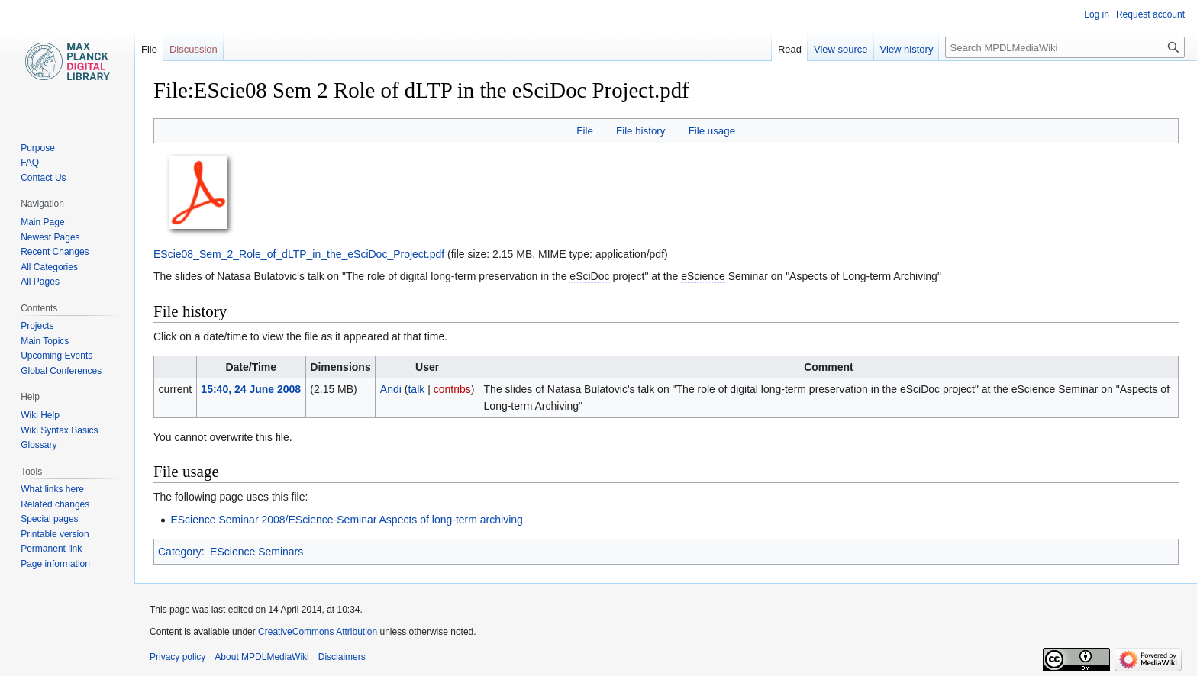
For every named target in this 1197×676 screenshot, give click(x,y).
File (584, 131)
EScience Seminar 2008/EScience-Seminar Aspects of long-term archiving (346, 519)
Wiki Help (40, 415)
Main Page (42, 222)
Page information (55, 564)
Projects (37, 325)
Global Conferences (61, 370)
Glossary (38, 444)
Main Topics (45, 341)
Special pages (49, 518)
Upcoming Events (56, 355)
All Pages (40, 281)
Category (180, 552)
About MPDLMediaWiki (261, 657)
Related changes (55, 504)
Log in (1096, 14)
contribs (452, 389)
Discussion (193, 49)
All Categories (49, 267)
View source (841, 49)
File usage (712, 131)
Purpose (38, 148)
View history (907, 49)
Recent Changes (55, 251)
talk (416, 389)
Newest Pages (50, 237)
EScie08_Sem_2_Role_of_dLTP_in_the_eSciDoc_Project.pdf (298, 254)
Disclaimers (342, 657)
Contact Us (43, 177)
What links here (52, 489)
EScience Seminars (256, 552)
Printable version (55, 534)
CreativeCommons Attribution (317, 631)
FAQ (30, 162)
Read (790, 49)
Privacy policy (177, 657)
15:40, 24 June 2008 (251, 389)
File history (640, 131)
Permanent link (51, 548)
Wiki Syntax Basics (59, 430)
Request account (1150, 14)
